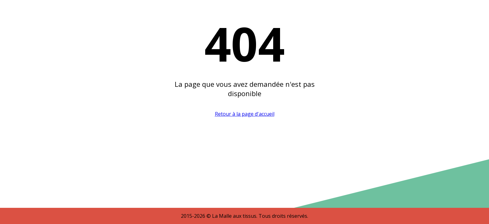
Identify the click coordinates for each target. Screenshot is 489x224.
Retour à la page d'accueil (244, 113)
